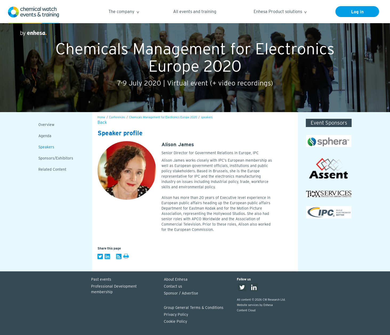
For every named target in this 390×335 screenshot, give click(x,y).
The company (123, 12)
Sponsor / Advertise (181, 293)
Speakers (46, 147)
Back (102, 122)
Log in (357, 11)
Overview (46, 124)
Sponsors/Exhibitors (55, 158)
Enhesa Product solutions (280, 12)
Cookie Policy (175, 321)
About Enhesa (176, 279)
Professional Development (125, 289)
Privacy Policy (176, 314)
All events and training (194, 11)
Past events (101, 279)
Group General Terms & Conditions (194, 307)
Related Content (52, 169)
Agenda (44, 136)
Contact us (173, 286)
